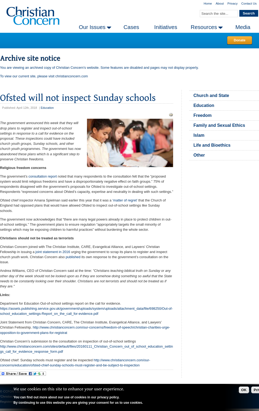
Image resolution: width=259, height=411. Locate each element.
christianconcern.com (71, 76)
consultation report (43, 176)
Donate (239, 40)
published (73, 257)
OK (244, 390)
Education (47, 107)
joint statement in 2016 (53, 252)
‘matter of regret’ (125, 200)
